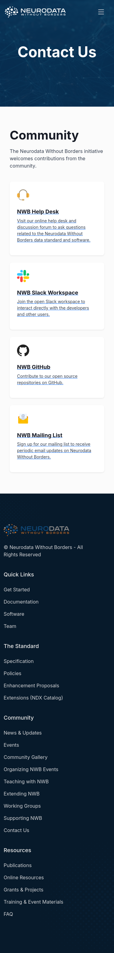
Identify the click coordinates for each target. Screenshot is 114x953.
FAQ (8, 914)
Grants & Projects (23, 890)
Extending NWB (22, 794)
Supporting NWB (23, 818)
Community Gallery (25, 757)
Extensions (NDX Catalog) (33, 698)
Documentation (21, 602)
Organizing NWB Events (31, 769)
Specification (19, 661)
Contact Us (16, 830)
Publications (18, 865)
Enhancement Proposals (31, 685)
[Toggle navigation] (101, 12)
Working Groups (22, 806)
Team (10, 626)
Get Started (17, 589)
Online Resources (24, 877)
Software (14, 614)
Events (11, 745)
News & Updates (23, 733)
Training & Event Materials (33, 902)
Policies (12, 673)
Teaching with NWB (26, 781)
